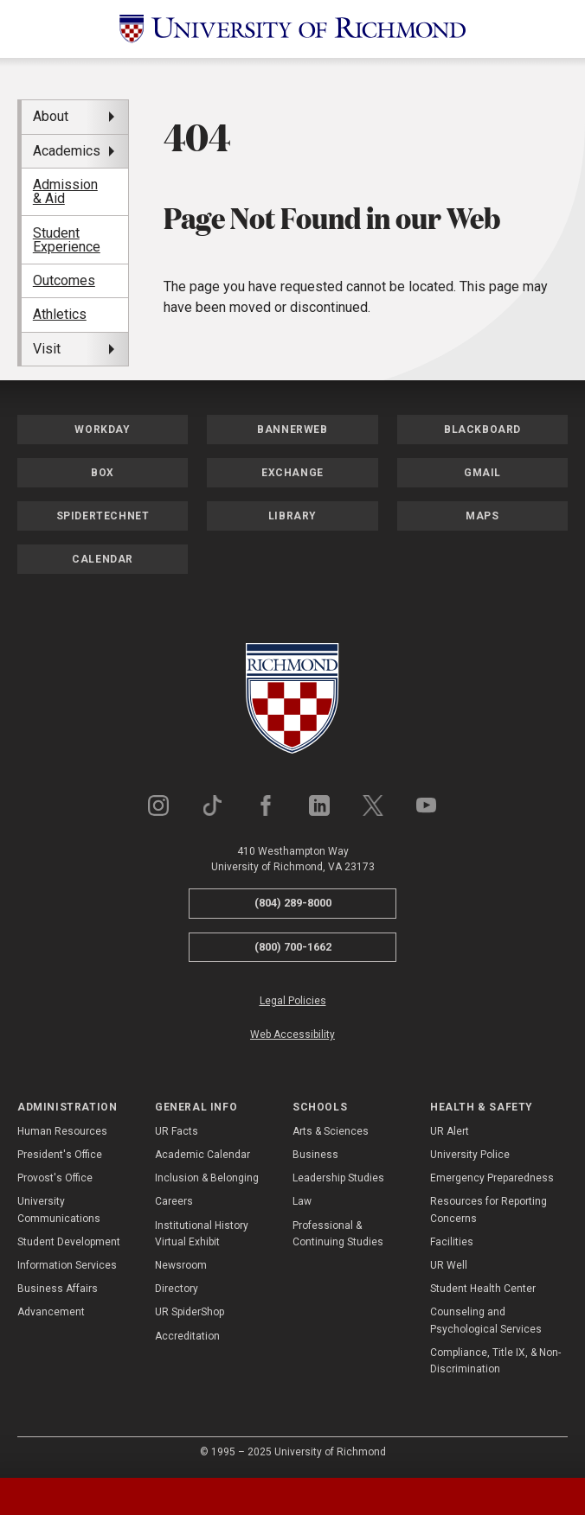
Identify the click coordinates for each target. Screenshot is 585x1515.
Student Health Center (483, 1289)
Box (102, 473)
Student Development (68, 1242)
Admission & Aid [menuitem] (65, 191)
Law (302, 1201)
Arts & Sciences (330, 1131)
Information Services (67, 1265)
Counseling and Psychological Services (486, 1320)
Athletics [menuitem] (60, 314)
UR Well (448, 1265)
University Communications (58, 1209)
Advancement (51, 1312)
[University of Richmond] (292, 29)
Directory (176, 1289)
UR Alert (449, 1131)
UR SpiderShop (189, 1312)
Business (315, 1155)
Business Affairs (57, 1289)
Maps (482, 516)
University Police (470, 1155)
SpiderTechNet (103, 516)
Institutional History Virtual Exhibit (201, 1233)
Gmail (482, 473)
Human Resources (62, 1131)
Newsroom (181, 1265)
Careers (174, 1201)
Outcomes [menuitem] (64, 280)
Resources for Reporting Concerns (488, 1209)
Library (292, 516)
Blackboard (482, 429)
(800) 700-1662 (292, 946)
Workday (102, 429)
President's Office (59, 1155)
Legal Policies (293, 1001)
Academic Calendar (202, 1155)
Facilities (451, 1242)
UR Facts (176, 1131)
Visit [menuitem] (47, 349)
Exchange (292, 473)
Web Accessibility (292, 1034)
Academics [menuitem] (66, 151)
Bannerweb (292, 429)
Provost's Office (55, 1178)
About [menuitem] (50, 116)
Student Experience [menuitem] (66, 240)
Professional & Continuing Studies (337, 1233)
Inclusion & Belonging (207, 1178)
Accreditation (187, 1336)
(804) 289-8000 (292, 902)
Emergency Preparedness (492, 1178)
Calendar (102, 559)
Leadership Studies (338, 1178)
